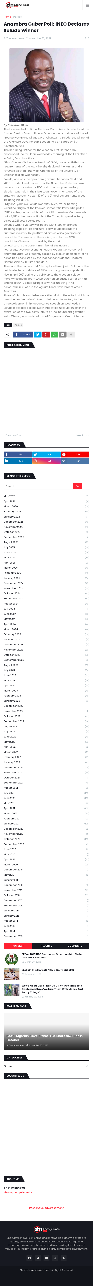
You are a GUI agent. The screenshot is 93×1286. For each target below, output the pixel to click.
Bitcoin (46, 1066)
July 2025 (46, 547)
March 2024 (46, 629)
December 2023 (46, 645)
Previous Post (14, 435)
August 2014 (46, 921)
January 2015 (46, 916)
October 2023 (46, 655)
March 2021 (46, 814)
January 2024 (46, 640)
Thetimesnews (15, 1188)
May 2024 (46, 619)
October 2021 (46, 778)
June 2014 (46, 926)
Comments (74, 946)
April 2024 (46, 624)
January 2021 (46, 824)
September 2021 (46, 783)
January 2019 (46, 880)
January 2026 (46, 517)
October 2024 (46, 593)
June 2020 (46, 849)
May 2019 (46, 875)
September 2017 (46, 906)
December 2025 (46, 522)
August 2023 (46, 665)
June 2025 (46, 553)
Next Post (82, 435)
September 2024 (46, 599)
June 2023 (46, 675)
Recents (46, 946)
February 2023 (46, 696)
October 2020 (46, 839)
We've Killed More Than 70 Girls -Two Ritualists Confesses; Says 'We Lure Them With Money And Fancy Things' (52, 989)
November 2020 (46, 834)
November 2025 (46, 527)
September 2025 (46, 537)
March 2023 (46, 691)
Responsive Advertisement (46, 1208)
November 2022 (46, 711)
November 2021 (46, 773)
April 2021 (46, 808)
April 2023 (46, 686)
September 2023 (46, 660)
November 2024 (46, 588)
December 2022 (46, 706)
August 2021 (46, 788)
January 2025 (46, 578)
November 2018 (46, 890)
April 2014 (46, 931)
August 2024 (46, 604)
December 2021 (46, 768)
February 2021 (46, 819)
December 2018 (46, 885)
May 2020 (46, 855)
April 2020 (46, 860)
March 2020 (46, 865)
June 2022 (46, 737)
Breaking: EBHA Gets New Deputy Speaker (48, 970)
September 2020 (46, 844)
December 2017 (46, 901)
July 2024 (46, 609)
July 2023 (46, 670)
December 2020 (46, 829)
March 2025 (46, 568)
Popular (18, 946)
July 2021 (46, 793)
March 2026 (46, 506)
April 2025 (46, 563)
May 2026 (46, 496)
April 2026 (46, 501)
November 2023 (46, 650)
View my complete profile (18, 1192)
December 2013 (46, 936)
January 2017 (46, 911)
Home (7, 17)
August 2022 (46, 727)
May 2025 (46, 558)
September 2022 (46, 721)
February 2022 (46, 757)
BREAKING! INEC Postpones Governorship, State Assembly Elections (52, 956)
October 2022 (46, 716)
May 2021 (46, 803)
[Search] (38, 486)
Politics (17, 17)
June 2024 (46, 614)
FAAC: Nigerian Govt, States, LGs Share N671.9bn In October (44, 1038)
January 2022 (46, 762)
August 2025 (46, 542)
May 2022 (46, 742)
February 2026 (46, 512)
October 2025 (46, 532)
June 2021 (46, 798)
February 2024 (46, 634)
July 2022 (46, 732)
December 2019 (46, 870)
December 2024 (46, 583)
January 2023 (46, 701)
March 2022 (46, 752)
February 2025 (46, 573)
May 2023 (46, 681)
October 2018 (46, 895)
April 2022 (46, 747)
